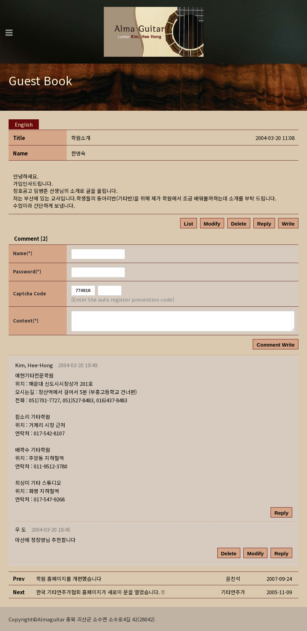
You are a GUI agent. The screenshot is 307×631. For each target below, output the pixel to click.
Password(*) (27, 271)
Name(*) (22, 253)
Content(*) (26, 320)
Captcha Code (29, 293)
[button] (34, 364)
